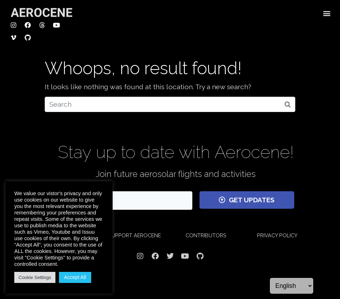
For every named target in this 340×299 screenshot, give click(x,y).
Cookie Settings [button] (35, 277)
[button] (327, 13)
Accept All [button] (75, 277)
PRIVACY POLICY (277, 235)
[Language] (291, 286)
